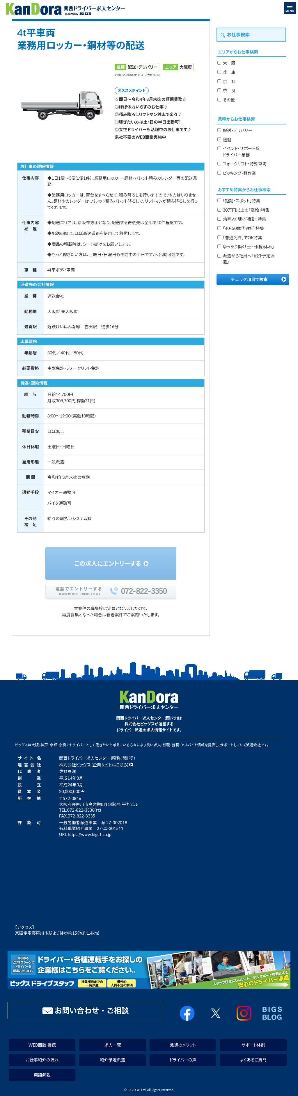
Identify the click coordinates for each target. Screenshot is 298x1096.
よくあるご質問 (253, 1059)
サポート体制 (253, 1045)
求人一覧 (112, 1045)
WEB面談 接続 (42, 1045)
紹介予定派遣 (112, 1059)
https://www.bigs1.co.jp (89, 834)
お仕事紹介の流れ (42, 1059)
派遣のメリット (183, 1045)
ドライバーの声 (183, 1059)
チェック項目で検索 (249, 279)
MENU (289, 9)
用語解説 (42, 1074)
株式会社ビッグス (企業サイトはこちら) (93, 764)
